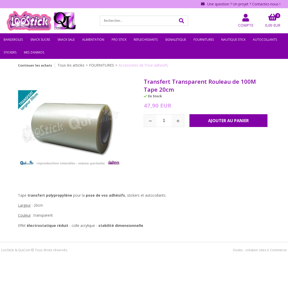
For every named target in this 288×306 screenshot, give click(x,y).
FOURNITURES (204, 39)
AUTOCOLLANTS (265, 39)
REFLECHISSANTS (146, 39)
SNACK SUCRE (40, 39)
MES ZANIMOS (34, 52)
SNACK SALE (66, 39)
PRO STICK (119, 39)
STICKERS (10, 52)
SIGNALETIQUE (175, 39)
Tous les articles (70, 65)
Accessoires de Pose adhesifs (143, 65)
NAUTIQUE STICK (233, 39)
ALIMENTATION (93, 39)
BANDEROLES (13, 39)
